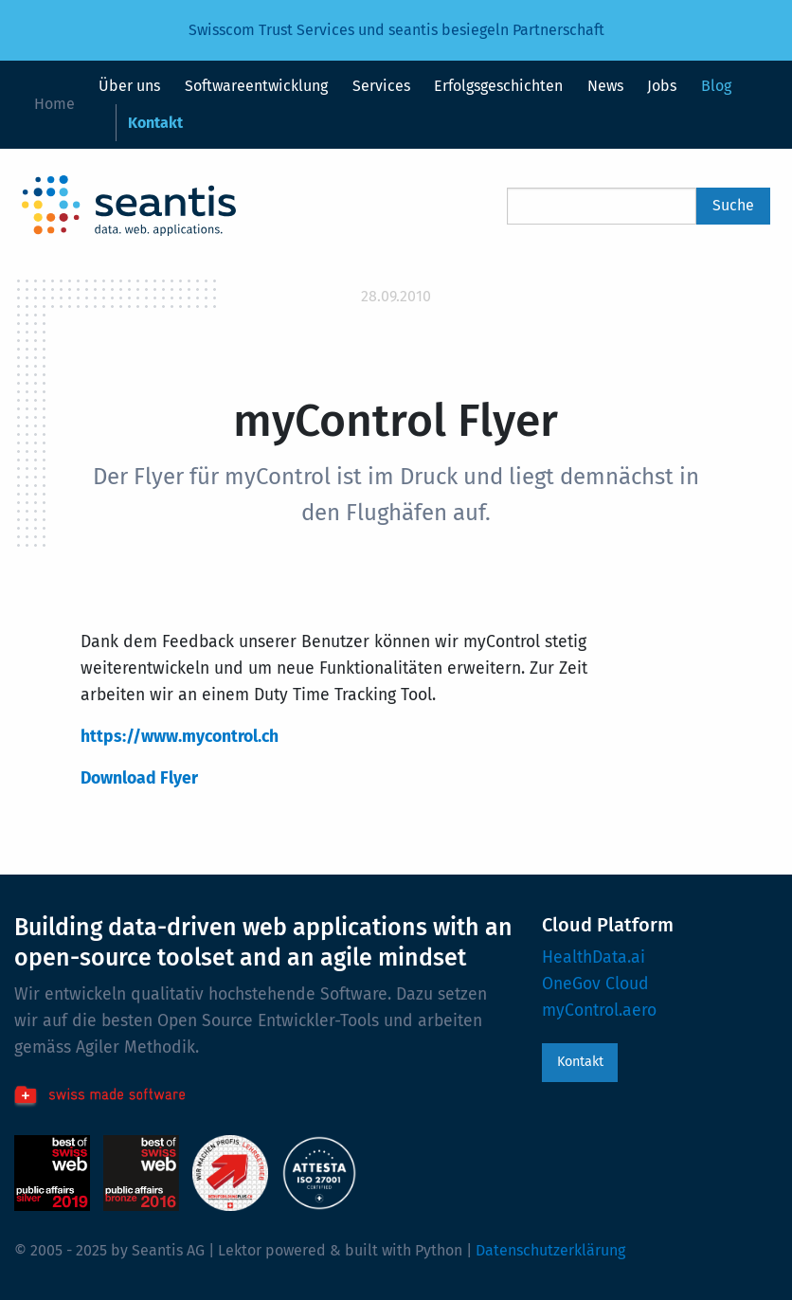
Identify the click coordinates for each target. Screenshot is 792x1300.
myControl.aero (599, 1010)
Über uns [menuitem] (129, 86)
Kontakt (580, 1062)
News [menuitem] (605, 86)
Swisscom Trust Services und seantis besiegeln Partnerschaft (396, 30)
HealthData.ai (593, 957)
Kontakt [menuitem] (155, 123)
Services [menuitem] (381, 86)
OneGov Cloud (595, 984)
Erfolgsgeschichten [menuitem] (498, 86)
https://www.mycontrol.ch (180, 737)
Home (54, 104)
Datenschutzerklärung (550, 1250)
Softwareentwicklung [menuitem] (256, 86)
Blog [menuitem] (716, 86)
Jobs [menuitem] (661, 86)
